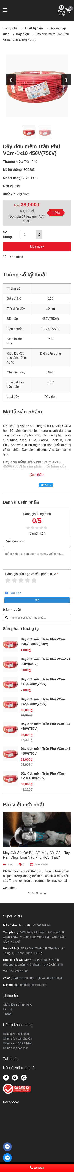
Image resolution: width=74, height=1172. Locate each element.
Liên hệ (7, 1009)
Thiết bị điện (33, 28)
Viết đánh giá (15, 541)
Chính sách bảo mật (15, 1048)
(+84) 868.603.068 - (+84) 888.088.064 (36, 978)
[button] (5, 10)
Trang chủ (10, 28)
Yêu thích (13, 257)
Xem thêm (37, 474)
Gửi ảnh (13, 593)
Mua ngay (37, 246)
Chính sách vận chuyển (17, 1038)
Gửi (37, 600)
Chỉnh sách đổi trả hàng (17, 1043)
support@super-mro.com (30, 984)
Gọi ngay (37, 1167)
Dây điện (22, 34)
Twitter (46, 485)
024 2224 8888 (19, 971)
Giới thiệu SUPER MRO (17, 1004)
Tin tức (7, 1014)
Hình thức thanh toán (16, 1033)
